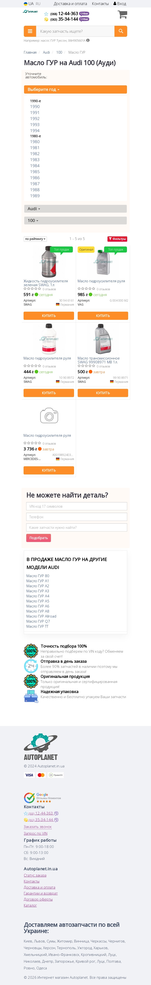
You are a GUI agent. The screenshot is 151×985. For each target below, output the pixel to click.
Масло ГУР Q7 (38, 621)
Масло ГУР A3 (37, 590)
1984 (35, 165)
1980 (35, 141)
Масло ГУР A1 (37, 580)
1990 (35, 106)
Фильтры (117, 239)
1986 (35, 177)
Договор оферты (38, 899)
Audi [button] (34, 208)
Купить (49, 315)
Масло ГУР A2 (37, 585)
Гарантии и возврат (41, 893)
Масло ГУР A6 (37, 606)
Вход (119, 3)
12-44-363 (61, 13)
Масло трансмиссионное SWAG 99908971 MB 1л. (99, 360)
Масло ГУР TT (37, 626)
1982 (35, 153)
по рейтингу (35, 239)
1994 (35, 130)
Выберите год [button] (43, 89)
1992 (35, 118)
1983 (35, 159)
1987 (35, 183)
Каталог (30, 905)
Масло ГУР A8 (37, 611)
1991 (35, 112)
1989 (35, 195)
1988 (35, 189)
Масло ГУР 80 (37, 575)
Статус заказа (35, 875)
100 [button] (33, 220)
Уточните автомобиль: (36, 75)
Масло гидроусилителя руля (101, 281)
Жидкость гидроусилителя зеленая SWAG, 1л (46, 282)
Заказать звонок (38, 826)
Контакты (100, 3)
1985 (35, 171)
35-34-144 (61, 19)
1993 (35, 124)
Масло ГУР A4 (37, 596)
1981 (35, 147)
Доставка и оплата (70, 3)
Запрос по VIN (35, 833)
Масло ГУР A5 (37, 601)
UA (29, 3)
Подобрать (38, 538)
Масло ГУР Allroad (41, 616)
